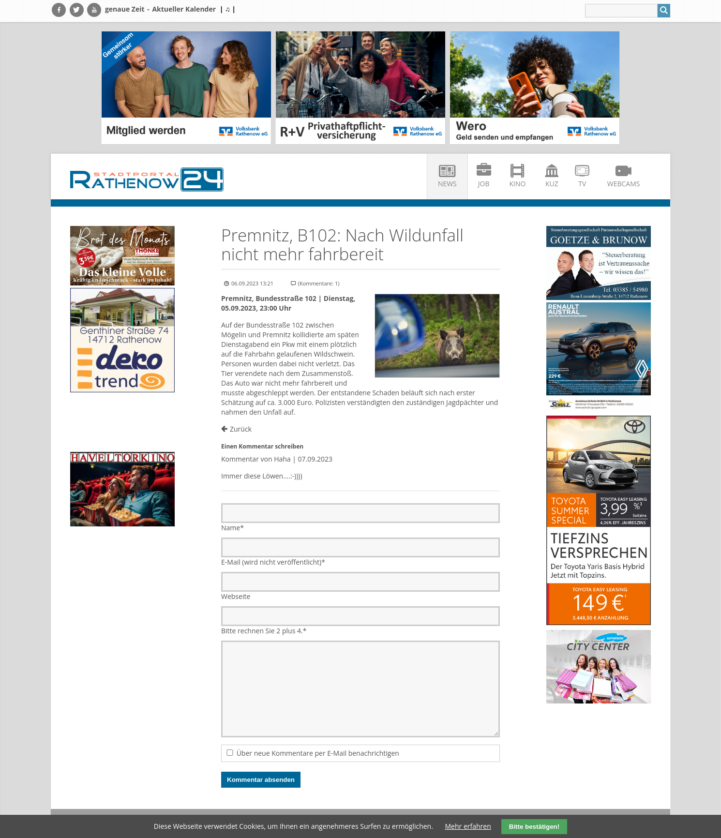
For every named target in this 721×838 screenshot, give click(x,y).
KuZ (551, 183)
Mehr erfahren (468, 826)
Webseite (235, 596)
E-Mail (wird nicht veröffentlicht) (273, 562)
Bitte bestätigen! (534, 826)
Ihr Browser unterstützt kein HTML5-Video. (122, 423)
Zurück (241, 429)
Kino (518, 183)
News (447, 183)
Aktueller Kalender (184, 9)
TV (582, 183)
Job (484, 183)
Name (232, 527)
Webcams (623, 183)
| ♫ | (228, 9)
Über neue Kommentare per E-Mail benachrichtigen (318, 753)
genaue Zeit (125, 9)
